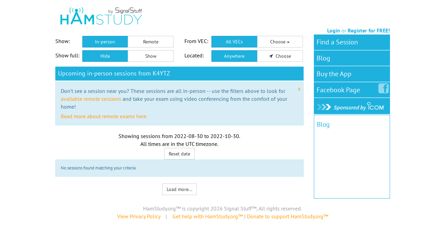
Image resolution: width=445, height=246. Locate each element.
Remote (150, 42)
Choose (280, 42)
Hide (105, 56)
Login (333, 30)
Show (150, 56)
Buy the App (334, 73)
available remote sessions (91, 98)
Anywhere (234, 56)
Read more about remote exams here (104, 116)
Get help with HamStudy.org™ (207, 216)
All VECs (234, 42)
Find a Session (337, 42)
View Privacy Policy (138, 216)
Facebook (340, 88)
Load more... (179, 189)
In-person (105, 42)
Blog (323, 58)
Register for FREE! (369, 30)
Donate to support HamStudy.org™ (287, 216)
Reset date (179, 154)
